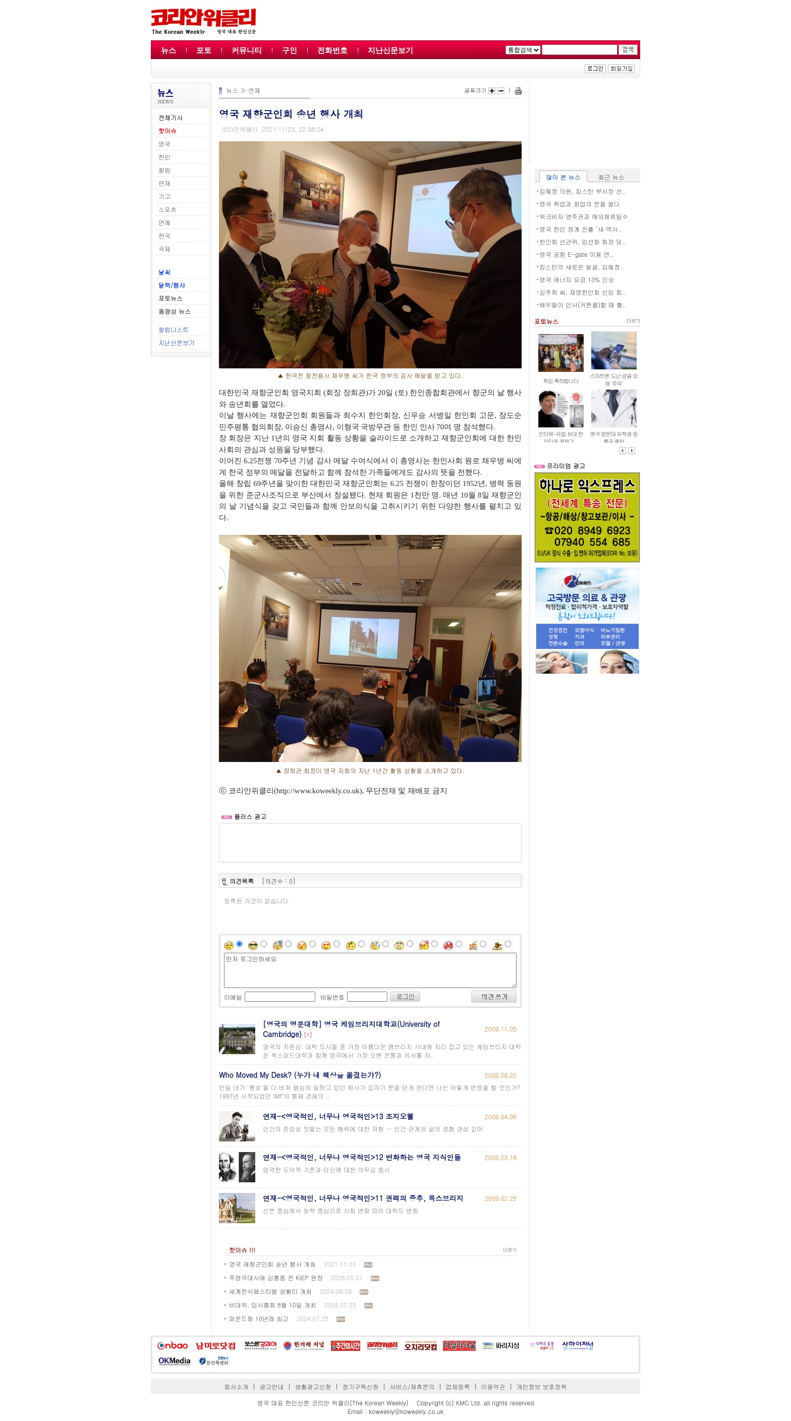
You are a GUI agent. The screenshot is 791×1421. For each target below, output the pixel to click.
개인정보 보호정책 (541, 1386)
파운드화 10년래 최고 (259, 1318)
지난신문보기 (390, 50)
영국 (164, 143)
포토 (203, 50)
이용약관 (493, 1386)
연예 (164, 222)
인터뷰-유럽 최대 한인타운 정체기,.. (560, 437)
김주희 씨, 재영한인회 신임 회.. (582, 292)
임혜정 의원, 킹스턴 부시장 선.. (582, 191)
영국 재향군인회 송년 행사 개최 (272, 1264)
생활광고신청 (313, 1386)
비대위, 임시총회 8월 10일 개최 (272, 1304)
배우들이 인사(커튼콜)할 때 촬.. (583, 304)
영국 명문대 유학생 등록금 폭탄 (614, 437)
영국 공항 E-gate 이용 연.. (576, 254)
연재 (164, 183)
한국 (164, 235)
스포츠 (167, 209)
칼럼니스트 (173, 329)
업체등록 (457, 1386)
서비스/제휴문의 (411, 1386)
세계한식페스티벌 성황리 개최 (270, 1291)
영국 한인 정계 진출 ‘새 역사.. (580, 229)
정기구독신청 (361, 1386)
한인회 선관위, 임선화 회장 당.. (582, 241)
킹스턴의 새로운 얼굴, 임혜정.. (581, 266)
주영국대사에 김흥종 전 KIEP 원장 (276, 1277)
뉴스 (168, 50)
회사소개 (236, 1386)
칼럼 (164, 170)
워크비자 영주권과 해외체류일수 (583, 216)
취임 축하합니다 (560, 381)
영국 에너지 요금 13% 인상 (576, 279)
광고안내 (272, 1386)
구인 (289, 50)
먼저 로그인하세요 (370, 970)
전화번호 (332, 50)
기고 (164, 196)
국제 (164, 248)
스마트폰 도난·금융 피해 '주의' (614, 379)
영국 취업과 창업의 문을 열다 (579, 203)
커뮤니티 (247, 50)
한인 (164, 156)
